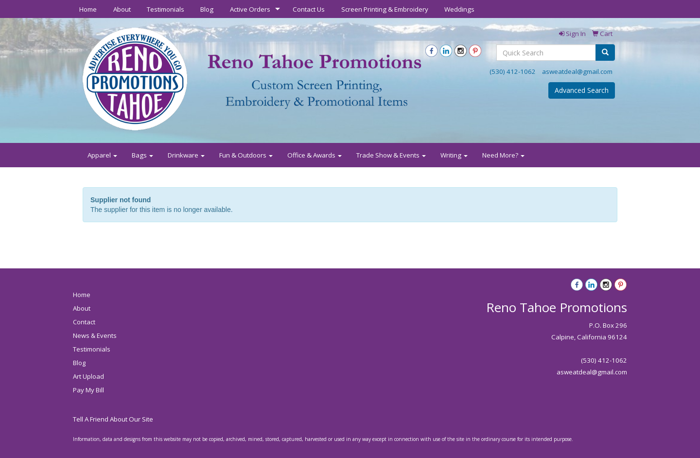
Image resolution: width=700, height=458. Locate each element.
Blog (206, 9)
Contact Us (309, 9)
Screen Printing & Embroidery (384, 9)
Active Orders (250, 9)
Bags (142, 155)
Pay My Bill (88, 390)
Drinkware (186, 155)
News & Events (95, 335)
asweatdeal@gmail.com (577, 71)
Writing (454, 155)
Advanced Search (582, 90)
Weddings (459, 9)
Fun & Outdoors (246, 155)
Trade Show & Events (391, 155)
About (122, 9)
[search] (605, 52)
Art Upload (88, 376)
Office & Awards (314, 155)
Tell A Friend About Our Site (113, 419)
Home (88, 9)
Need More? (503, 155)
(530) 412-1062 (513, 71)
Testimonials (165, 9)
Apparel (102, 155)
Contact (84, 321)
